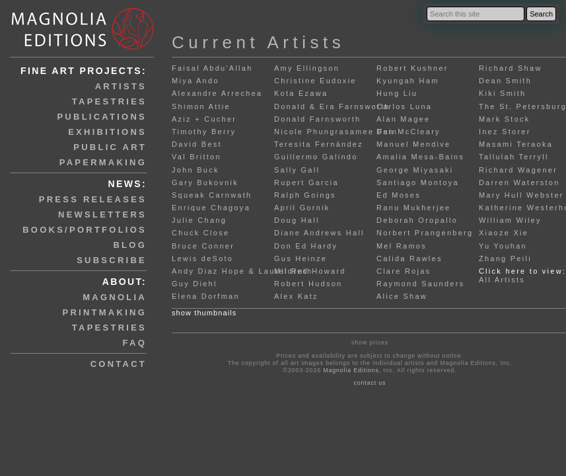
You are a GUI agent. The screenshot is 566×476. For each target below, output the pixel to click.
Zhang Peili (505, 258)
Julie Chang (199, 220)
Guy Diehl (194, 284)
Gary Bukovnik (205, 182)
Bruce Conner (203, 246)
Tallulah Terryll (514, 157)
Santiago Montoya (417, 182)
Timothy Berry (204, 132)
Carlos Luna (404, 106)
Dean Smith (505, 81)
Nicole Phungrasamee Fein (336, 132)
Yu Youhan (503, 246)
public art (110, 147)
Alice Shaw (401, 296)
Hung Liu (396, 93)
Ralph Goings (305, 195)
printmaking (105, 312)
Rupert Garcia (306, 182)
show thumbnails (204, 313)
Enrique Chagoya (211, 208)
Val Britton (196, 157)
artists (121, 86)
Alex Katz (296, 296)
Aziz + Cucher (204, 119)
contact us (369, 382)
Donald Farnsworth (317, 119)
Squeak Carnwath (212, 195)
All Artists (502, 280)
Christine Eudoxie (315, 81)
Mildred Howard (310, 271)
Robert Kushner (412, 68)
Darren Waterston (519, 182)
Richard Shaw (510, 68)
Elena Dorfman (206, 296)
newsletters (102, 214)
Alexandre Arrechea (217, 93)
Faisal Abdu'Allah (212, 68)
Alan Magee (403, 119)
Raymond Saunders (420, 284)
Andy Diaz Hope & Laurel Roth (242, 271)
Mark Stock (504, 119)
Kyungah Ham (407, 81)
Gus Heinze (300, 258)
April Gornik (302, 208)
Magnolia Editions (350, 370)
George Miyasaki (415, 170)
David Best (197, 144)
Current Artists (258, 42)
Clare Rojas (403, 271)
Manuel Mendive (413, 144)
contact (118, 364)
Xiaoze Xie (503, 233)
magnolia (115, 297)
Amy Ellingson (306, 68)
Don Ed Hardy (305, 246)
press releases (93, 199)
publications (102, 117)
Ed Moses (398, 195)
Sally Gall (297, 170)
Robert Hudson (308, 284)
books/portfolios (84, 230)
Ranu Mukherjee (413, 208)
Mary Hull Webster (521, 195)
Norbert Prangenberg (424, 233)
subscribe (112, 260)
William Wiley (510, 220)
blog (130, 245)
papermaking (103, 162)
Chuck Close (200, 233)
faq (135, 343)
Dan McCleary (408, 132)
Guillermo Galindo (316, 157)
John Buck (195, 170)
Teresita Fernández (318, 144)
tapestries (109, 101)
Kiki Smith (502, 93)
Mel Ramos (401, 246)
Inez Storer (505, 132)
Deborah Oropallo (417, 220)
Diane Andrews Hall (319, 233)
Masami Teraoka (516, 144)
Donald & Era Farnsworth (332, 106)
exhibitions (107, 132)
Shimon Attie (201, 106)
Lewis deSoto (202, 258)
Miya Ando (195, 81)
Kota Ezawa (301, 93)
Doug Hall (297, 220)
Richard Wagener (518, 170)
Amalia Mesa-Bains (420, 157)
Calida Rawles (409, 258)
